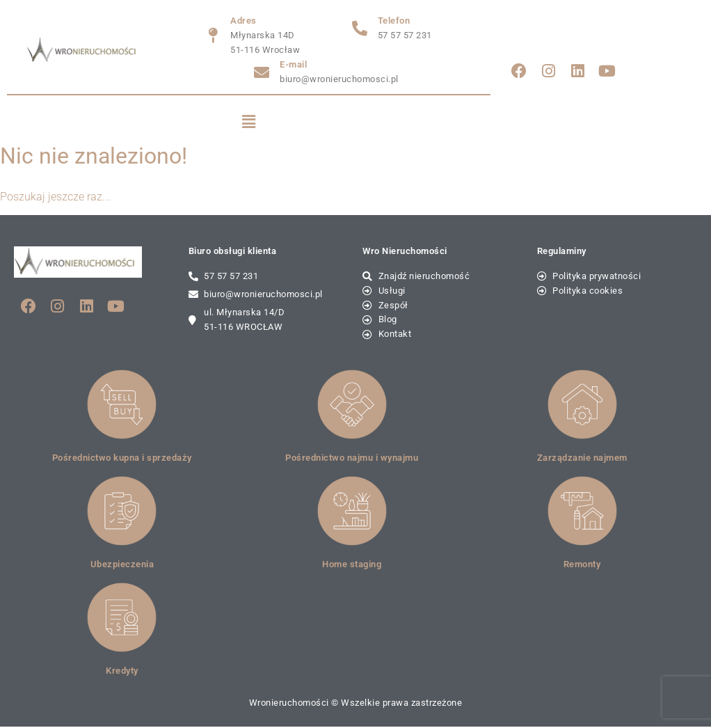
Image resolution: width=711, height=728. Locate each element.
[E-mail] (261, 72)
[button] (249, 122)
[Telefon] (359, 28)
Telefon (394, 20)
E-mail (293, 64)
